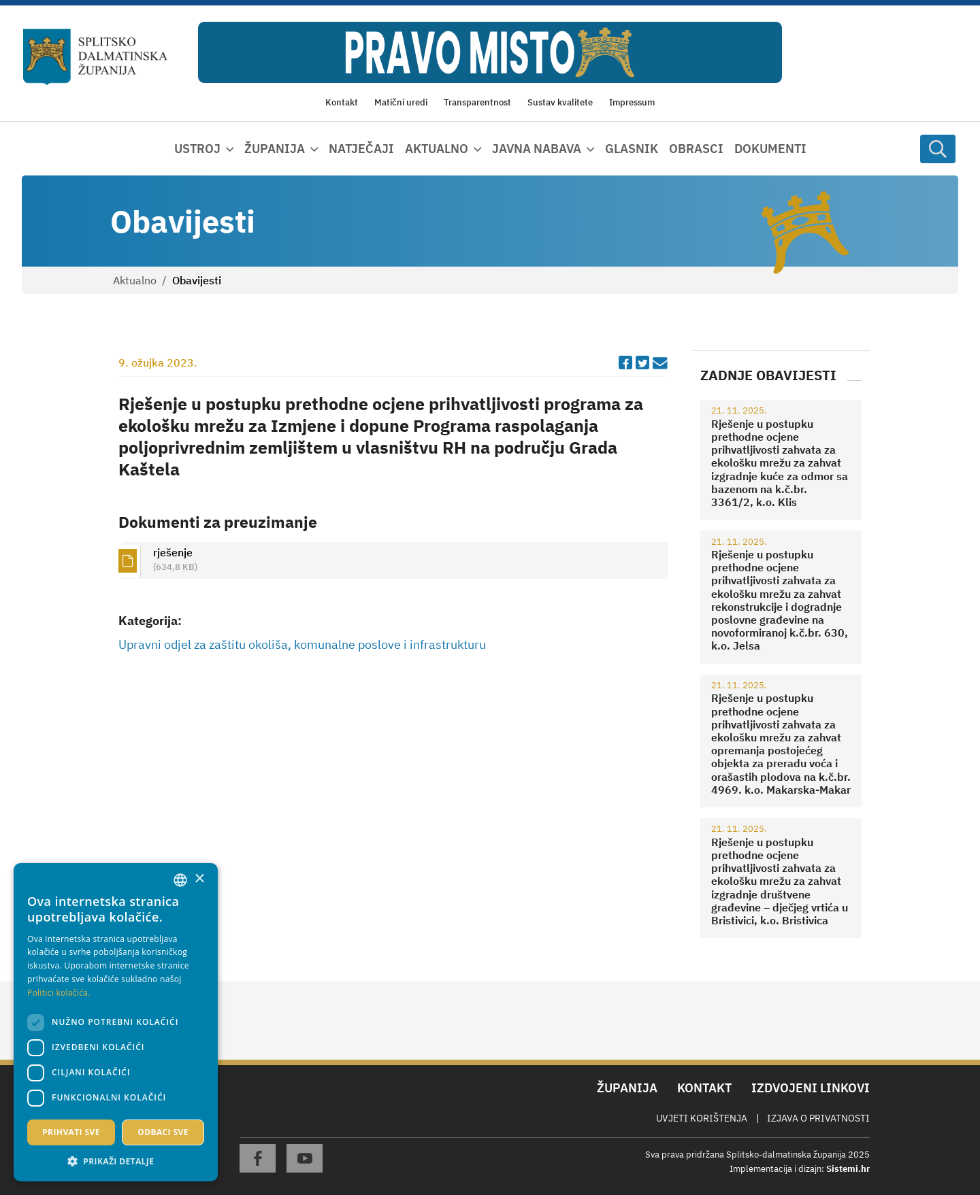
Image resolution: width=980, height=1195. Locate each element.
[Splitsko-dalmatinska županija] (95, 57)
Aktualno (135, 280)
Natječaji (361, 148)
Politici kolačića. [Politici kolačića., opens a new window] (59, 992)
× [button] (199, 879)
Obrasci (696, 148)
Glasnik (631, 148)
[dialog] (116, 1022)
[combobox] (180, 880)
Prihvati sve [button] (71, 1132)
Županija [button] (274, 148)
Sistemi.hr (848, 1169)
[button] (115, 1161)
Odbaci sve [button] (163, 1132)
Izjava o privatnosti (818, 1118)
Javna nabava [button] (536, 148)
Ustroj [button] (197, 148)
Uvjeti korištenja (701, 1118)
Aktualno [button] (436, 148)
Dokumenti (770, 148)
